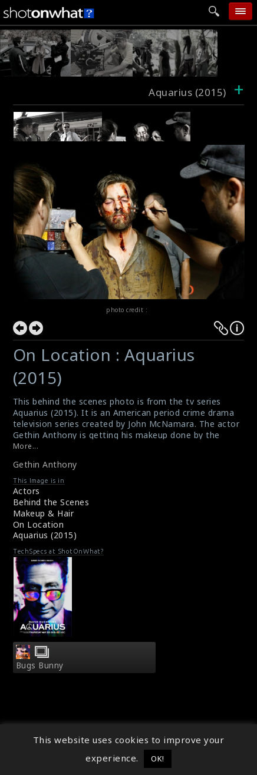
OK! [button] (157, 758)
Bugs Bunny (40, 665)
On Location (38, 524)
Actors (26, 490)
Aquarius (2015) (45, 535)
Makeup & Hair (43, 513)
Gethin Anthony (45, 464)
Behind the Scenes (51, 502)
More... (26, 446)
